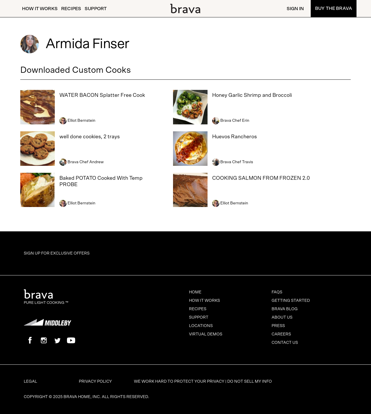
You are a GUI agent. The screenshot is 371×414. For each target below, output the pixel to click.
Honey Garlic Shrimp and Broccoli (252, 95)
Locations (201, 326)
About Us (282, 317)
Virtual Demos (205, 334)
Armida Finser (87, 44)
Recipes (71, 8)
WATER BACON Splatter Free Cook (102, 95)
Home (195, 292)
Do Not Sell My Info (249, 382)
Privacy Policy (95, 382)
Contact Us (285, 343)
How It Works (40, 8)
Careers (281, 334)
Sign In (295, 8)
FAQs (277, 292)
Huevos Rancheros (234, 136)
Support (96, 8)
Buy (333, 8)
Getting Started (291, 301)
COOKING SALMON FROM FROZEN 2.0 (261, 178)
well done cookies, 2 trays (89, 136)
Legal (30, 382)
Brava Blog (285, 309)
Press (278, 326)
